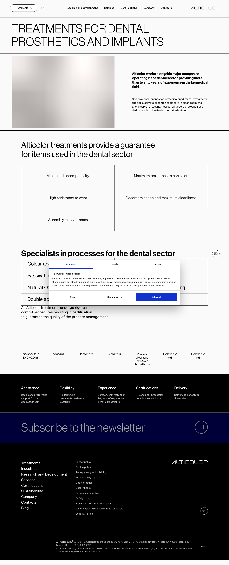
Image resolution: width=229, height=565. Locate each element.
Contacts (165, 8)
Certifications (128, 8)
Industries (29, 477)
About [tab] (158, 264)
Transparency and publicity (91, 480)
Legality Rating (84, 522)
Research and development (81, 8)
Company (148, 8)
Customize (114, 297)
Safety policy (83, 506)
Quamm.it (203, 555)
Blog (25, 516)
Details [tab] (114, 264)
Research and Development (44, 482)
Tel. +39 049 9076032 (79, 553)
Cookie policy (83, 475)
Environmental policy (87, 501)
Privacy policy (83, 470)
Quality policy (83, 496)
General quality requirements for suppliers (99, 517)
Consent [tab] (70, 264)
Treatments (30, 471)
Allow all (156, 297)
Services (109, 8)
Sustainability (32, 499)
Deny (72, 297)
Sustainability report (87, 486)
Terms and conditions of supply (93, 512)
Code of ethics (84, 491)
